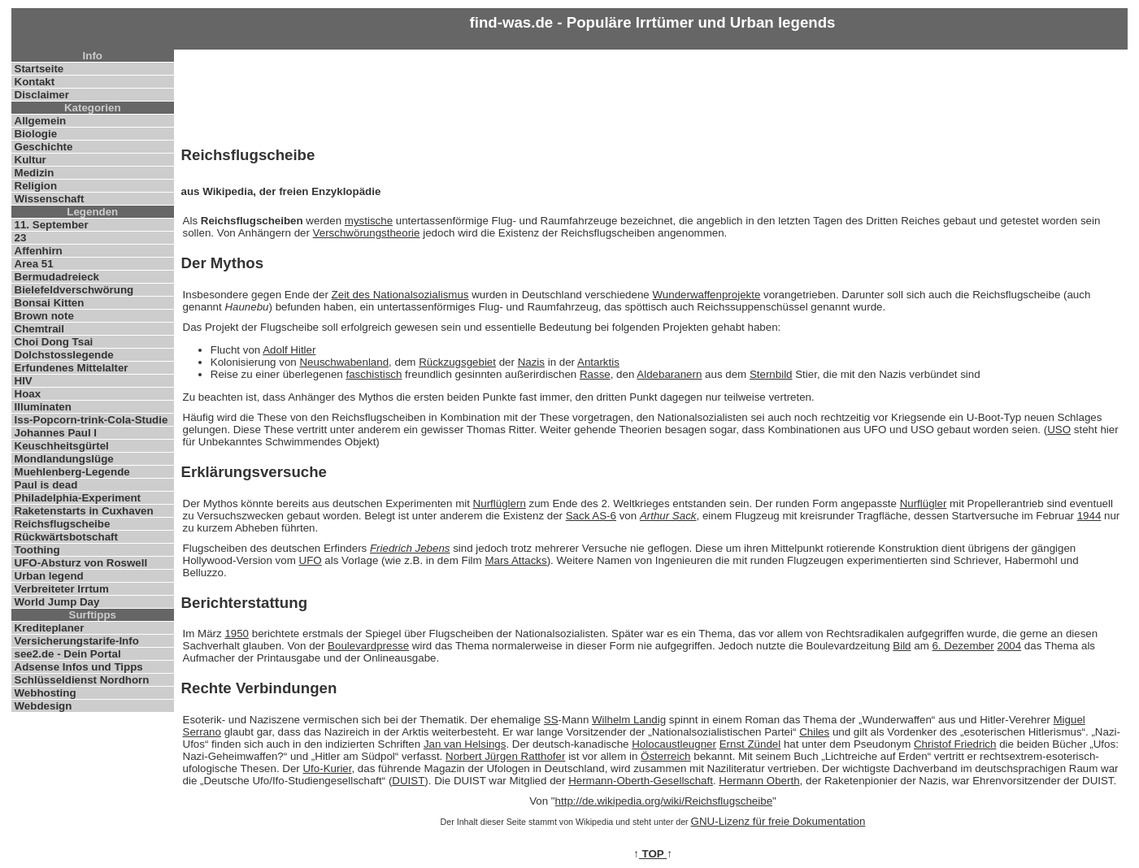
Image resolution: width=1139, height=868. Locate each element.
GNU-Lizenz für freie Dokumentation (778, 821)
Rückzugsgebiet (457, 362)
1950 (236, 633)
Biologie (36, 134)
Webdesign (43, 706)
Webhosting (45, 693)
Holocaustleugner (674, 744)
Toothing (37, 550)
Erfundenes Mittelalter (71, 368)
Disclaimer (42, 95)
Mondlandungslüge (64, 459)
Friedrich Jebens (410, 548)
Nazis (531, 362)
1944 (1089, 516)
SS (551, 720)
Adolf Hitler (289, 350)
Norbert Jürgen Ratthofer (505, 756)
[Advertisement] (653, 94)
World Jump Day (57, 602)
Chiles (814, 732)
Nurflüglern (499, 503)
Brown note (44, 316)
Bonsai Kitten (50, 303)
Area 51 (34, 264)
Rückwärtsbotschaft (66, 537)
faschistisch (374, 374)
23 (21, 238)
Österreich (665, 756)
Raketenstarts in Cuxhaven (84, 511)
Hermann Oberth (759, 781)
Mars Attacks (515, 560)
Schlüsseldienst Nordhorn (82, 680)
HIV (24, 381)
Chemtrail (39, 329)
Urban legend (49, 576)
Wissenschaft (50, 199)
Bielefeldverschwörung (74, 290)
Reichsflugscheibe (63, 524)
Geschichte (44, 147)
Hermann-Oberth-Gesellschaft (640, 781)
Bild (902, 646)
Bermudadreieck (57, 277)
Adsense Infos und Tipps (79, 667)
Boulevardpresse (368, 646)
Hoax (28, 394)
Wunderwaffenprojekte (706, 295)
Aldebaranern (669, 374)
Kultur (30, 160)
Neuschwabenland (344, 362)
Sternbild (771, 374)
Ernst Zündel (750, 744)
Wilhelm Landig (629, 720)
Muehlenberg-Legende (72, 472)
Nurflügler (923, 503)
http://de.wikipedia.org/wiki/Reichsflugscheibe (663, 801)
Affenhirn (39, 251)
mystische (369, 221)
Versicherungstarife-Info (77, 641)
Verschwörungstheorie (366, 233)
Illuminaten (43, 407)
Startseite (39, 69)
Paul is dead (46, 485)
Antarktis (598, 362)
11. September (52, 225)
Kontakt (35, 82)
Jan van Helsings (465, 744)
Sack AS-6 (591, 516)
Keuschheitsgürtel (62, 446)
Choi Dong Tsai (54, 342)
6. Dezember (962, 646)
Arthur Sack (668, 516)
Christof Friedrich (955, 744)
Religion (36, 186)
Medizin (34, 173)
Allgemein (41, 121)
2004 (1009, 646)
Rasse (595, 374)
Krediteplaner (50, 628)
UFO (310, 560)
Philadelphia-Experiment (78, 498)
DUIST (408, 781)
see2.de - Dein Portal (68, 654)
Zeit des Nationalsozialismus (400, 295)
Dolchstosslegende (64, 355)
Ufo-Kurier (326, 768)
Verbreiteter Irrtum (62, 589)
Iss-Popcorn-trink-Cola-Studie (91, 420)
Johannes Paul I (56, 433)
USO (1059, 429)
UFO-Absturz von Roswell (81, 563)
